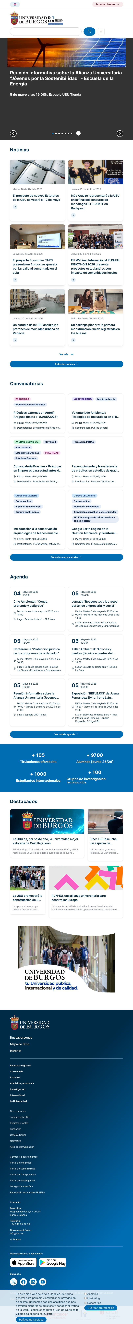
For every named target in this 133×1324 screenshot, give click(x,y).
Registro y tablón (19, 1123)
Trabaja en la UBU (19, 1117)
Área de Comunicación (22, 1146)
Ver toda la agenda (64, 734)
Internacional (17, 1095)
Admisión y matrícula (22, 1083)
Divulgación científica (21, 1186)
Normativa (15, 1140)
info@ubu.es (16, 1233)
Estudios (15, 1077)
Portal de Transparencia (23, 1174)
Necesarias (94, 1302)
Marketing (93, 1298)
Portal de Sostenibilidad (23, 1168)
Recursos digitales (20, 1065)
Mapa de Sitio (19, 1044)
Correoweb (16, 1071)
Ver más (63, 354)
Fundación (15, 1128)
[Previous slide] (13, 133)
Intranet (15, 1050)
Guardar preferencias (101, 1307)
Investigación (17, 1089)
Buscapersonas (21, 1037)
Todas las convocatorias (64, 557)
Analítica (92, 1294)
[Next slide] (120, 133)
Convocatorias (17, 1111)
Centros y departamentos (23, 1156)
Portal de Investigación (22, 1180)
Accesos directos (105, 4)
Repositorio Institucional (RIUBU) (27, 1192)
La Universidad (18, 1101)
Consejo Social (18, 1134)
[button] (53, 134)
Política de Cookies (31, 1319)
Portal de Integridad (21, 1162)
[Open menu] (101, 31)
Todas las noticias (65, 364)
